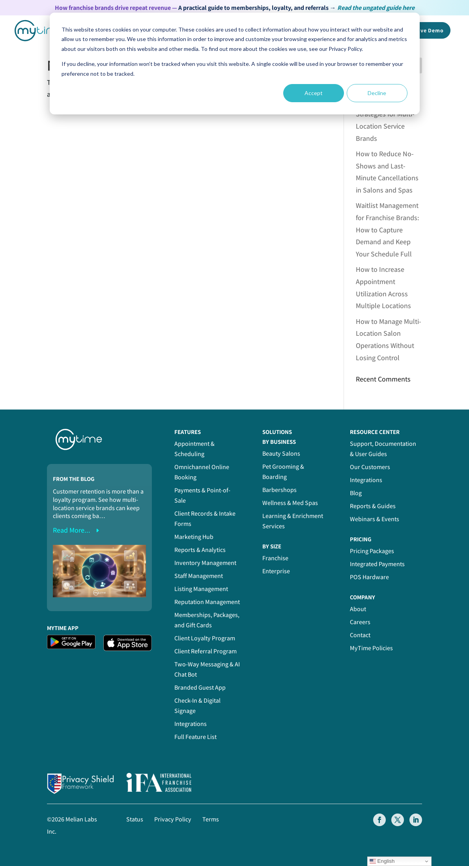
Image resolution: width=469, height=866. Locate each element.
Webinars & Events (374, 519)
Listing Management (201, 589)
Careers (360, 622)
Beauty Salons (281, 453)
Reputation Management (207, 602)
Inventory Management (205, 563)
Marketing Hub (193, 537)
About (358, 609)
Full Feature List (195, 737)
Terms (210, 819)
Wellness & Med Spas (290, 503)
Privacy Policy (172, 819)
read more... (71, 530)
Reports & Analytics (200, 550)
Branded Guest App (200, 687)
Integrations (190, 724)
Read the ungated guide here (376, 8)
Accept (314, 93)
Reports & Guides (373, 506)
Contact (360, 635)
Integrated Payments (377, 564)
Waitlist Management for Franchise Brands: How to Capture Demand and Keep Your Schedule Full (387, 229)
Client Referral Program (205, 651)
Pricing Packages (372, 551)
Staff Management (198, 576)
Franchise (275, 558)
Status (134, 819)
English (382, 861)
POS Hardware (369, 577)
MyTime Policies (371, 648)
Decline (377, 93)
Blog (356, 493)
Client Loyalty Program (204, 638)
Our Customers (370, 467)
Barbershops (279, 490)
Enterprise (276, 571)
